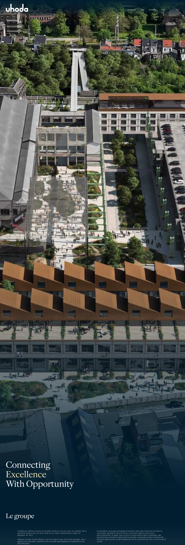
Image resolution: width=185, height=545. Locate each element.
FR (177, 10)
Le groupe (131, 10)
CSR (142, 10)
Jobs (163, 10)
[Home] (27, 8)
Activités (152, 10)
